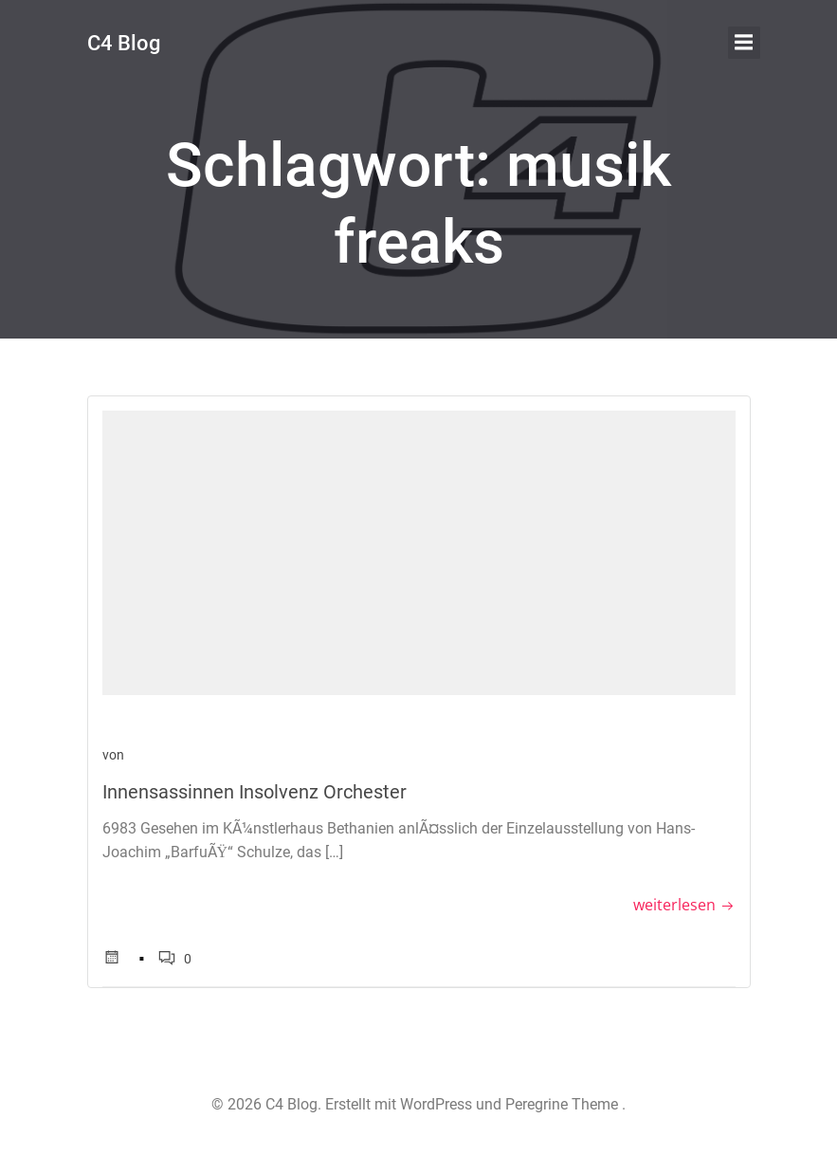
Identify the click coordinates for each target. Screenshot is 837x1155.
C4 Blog (123, 43)
